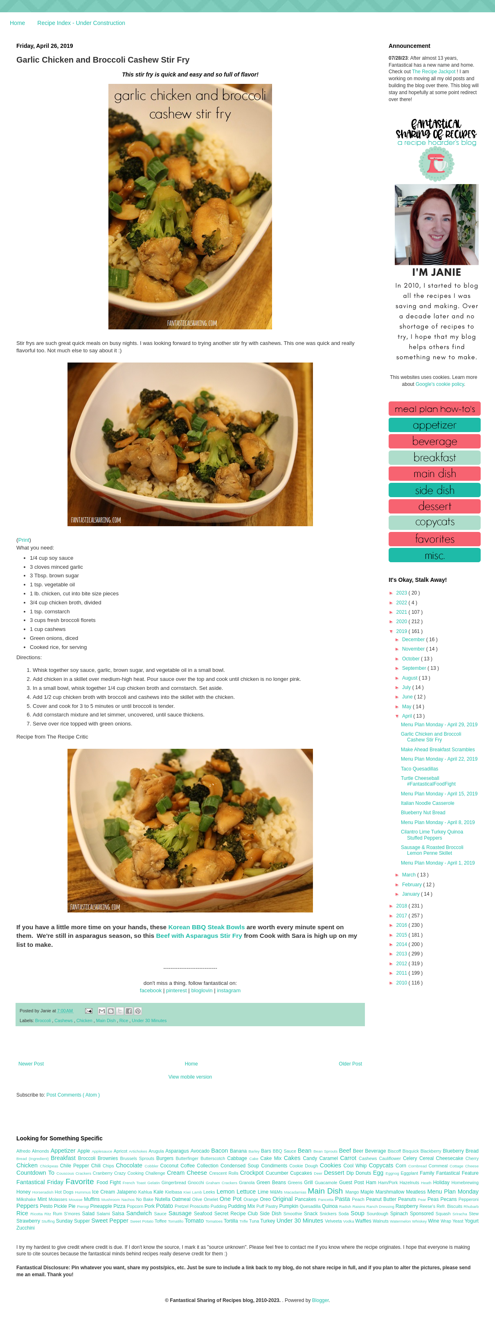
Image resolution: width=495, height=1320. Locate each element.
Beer (359, 1151)
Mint (43, 1199)
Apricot (121, 1151)
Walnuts (381, 1221)
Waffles (364, 1221)
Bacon (220, 1150)
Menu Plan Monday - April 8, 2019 (438, 822)
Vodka (349, 1221)
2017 (402, 916)
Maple (368, 1192)
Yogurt (472, 1221)
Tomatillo (176, 1221)
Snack (312, 1213)
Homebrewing (465, 1182)
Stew (474, 1213)
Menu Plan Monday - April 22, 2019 (439, 759)
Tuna (254, 1221)
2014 (402, 944)
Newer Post (31, 1064)
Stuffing (49, 1221)
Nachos (129, 1199)
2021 (402, 612)
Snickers (329, 1213)
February (412, 885)
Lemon (226, 1191)
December (414, 639)
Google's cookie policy (440, 384)
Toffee (161, 1221)
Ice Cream (104, 1192)
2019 (402, 631)
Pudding (219, 1206)
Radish (346, 1206)
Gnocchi (197, 1182)
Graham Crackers (222, 1182)
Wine (434, 1221)
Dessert (335, 1172)
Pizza (120, 1206)
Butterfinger (188, 1158)
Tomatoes (215, 1221)
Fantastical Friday (40, 1182)
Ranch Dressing (381, 1206)
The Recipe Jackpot (434, 71)
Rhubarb (471, 1206)
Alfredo (24, 1151)
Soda (344, 1213)
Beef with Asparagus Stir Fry (199, 935)
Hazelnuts (410, 1182)
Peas (434, 1199)
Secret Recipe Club (237, 1213)
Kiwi (188, 1192)
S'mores (73, 1213)
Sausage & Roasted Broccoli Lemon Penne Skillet (432, 850)
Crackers (84, 1173)
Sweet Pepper (110, 1220)
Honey (24, 1192)
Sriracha (460, 1214)
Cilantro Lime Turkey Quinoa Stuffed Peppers (432, 834)
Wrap (446, 1221)
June (408, 697)
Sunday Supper (73, 1221)
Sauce (161, 1213)
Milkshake (27, 1199)
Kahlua (145, 1191)
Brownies (109, 1158)
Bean (305, 1150)
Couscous (66, 1173)
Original (283, 1199)
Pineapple (101, 1206)
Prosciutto (200, 1206)
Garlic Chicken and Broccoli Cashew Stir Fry (431, 737)
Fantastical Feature (457, 1173)
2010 (402, 983)
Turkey (268, 1221)
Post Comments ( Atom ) (73, 1095)
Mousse (76, 1199)
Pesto (47, 1206)
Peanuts (408, 1199)
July (407, 687)
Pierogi (83, 1206)
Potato (165, 1206)
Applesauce (103, 1151)
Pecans (450, 1199)
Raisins (359, 1206)
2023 (402, 593)
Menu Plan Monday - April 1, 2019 (438, 863)
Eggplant (410, 1173)
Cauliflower (391, 1158)
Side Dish (272, 1213)
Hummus (83, 1192)
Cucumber (278, 1173)
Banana (239, 1151)
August (410, 678)
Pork (150, 1206)
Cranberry (103, 1173)
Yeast (458, 1221)
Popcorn (135, 1206)
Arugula (156, 1151)
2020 (402, 621)
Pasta (343, 1199)
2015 (402, 935)
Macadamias (296, 1192)
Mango (352, 1191)
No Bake (145, 1199)
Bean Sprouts (326, 1151)
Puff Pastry (267, 1206)
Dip (351, 1173)
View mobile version (190, 1077)
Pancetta (326, 1199)
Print (23, 540)
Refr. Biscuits (450, 1206)
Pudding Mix (242, 1206)
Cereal (427, 1158)
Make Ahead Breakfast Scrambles (438, 749)
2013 (402, 954)
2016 (402, 925)
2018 (402, 906)
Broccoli (43, 1020)
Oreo (266, 1199)
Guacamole (327, 1182)
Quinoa (330, 1206)
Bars (267, 1151)
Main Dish (106, 1020)
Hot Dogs (65, 1191)
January (411, 894)
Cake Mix (272, 1158)
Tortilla (231, 1221)
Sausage (181, 1213)
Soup (359, 1213)
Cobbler (152, 1166)
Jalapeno (127, 1192)
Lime (264, 1192)
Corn (402, 1166)
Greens (296, 1182)
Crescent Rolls (224, 1173)
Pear (423, 1199)
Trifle (244, 1221)
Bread (472, 1151)
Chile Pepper (75, 1166)
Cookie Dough (304, 1165)
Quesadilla (311, 1206)
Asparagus (177, 1151)
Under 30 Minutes (149, 1020)
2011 (402, 973)
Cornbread (418, 1166)
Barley (254, 1151)
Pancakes (306, 1199)
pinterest (176, 990)
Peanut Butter (382, 1199)
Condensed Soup (240, 1166)
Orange (251, 1199)
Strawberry (29, 1221)
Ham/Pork (388, 1182)
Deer (319, 1173)
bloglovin (201, 990)
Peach (359, 1199)
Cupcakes (302, 1173)
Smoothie (294, 1213)
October (411, 659)
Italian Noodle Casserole (427, 803)
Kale (159, 1192)
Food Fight (109, 1182)
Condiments (275, 1166)
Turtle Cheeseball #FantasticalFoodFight (428, 781)
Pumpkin (289, 1206)
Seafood (204, 1213)
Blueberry (454, 1151)
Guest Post (352, 1182)
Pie (72, 1206)
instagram (229, 990)
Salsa (119, 1213)
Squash (444, 1213)
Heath (427, 1182)
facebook (151, 990)
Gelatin (154, 1182)
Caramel (329, 1158)
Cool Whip (356, 1166)
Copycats (382, 1165)
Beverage (376, 1151)
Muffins (92, 1199)
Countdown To (36, 1172)
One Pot (231, 1199)
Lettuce (247, 1191)
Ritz (48, 1214)
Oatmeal (182, 1199)
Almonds (41, 1151)
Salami (104, 1213)
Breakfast (64, 1158)
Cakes (293, 1158)
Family (428, 1173)
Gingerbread (175, 1182)
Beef (346, 1150)
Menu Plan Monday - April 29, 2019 (439, 725)
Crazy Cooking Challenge (140, 1173)
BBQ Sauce (285, 1151)
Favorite (81, 1181)
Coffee (188, 1166)
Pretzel (182, 1206)
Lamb (197, 1192)
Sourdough (378, 1213)
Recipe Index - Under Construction (81, 23)
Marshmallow (391, 1192)
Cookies (332, 1165)
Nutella (163, 1199)
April (407, 716)
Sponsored (423, 1213)
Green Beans (272, 1182)
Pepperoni (469, 1199)
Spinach (400, 1213)
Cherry (472, 1158)
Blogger (320, 1300)
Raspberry (408, 1206)
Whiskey (420, 1221)
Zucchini (25, 1228)
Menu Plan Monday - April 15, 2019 (439, 794)
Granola (247, 1182)
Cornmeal (439, 1165)
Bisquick (412, 1151)
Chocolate (130, 1165)
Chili (97, 1166)
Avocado (201, 1151)
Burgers (166, 1158)
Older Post (350, 1064)
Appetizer (64, 1150)
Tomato (194, 1220)
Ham (372, 1182)
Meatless (417, 1192)
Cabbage (238, 1158)
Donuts (364, 1173)
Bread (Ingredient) (33, 1158)
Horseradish (43, 1192)
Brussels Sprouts (138, 1158)
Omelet (212, 1199)
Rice (124, 1020)
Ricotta (37, 1214)
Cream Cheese (188, 1172)
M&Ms (277, 1191)
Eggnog (393, 1173)
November (414, 649)
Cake (254, 1158)
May (407, 707)
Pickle (61, 1206)
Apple (84, 1151)
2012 (402, 963)
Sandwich (140, 1213)
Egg (379, 1172)
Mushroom (111, 1199)
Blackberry (432, 1151)
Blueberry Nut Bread (423, 812)
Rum (58, 1213)
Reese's (427, 1206)
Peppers (28, 1206)
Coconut (170, 1166)
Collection (208, 1166)
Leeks (210, 1191)
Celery (411, 1158)
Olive (198, 1199)
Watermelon (401, 1221)
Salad (89, 1213)
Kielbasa (174, 1191)
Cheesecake (451, 1158)
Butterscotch (213, 1158)
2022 (402, 603)
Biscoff (395, 1151)
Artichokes (138, 1151)
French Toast (135, 1182)
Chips (109, 1165)
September (415, 668)
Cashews (64, 1020)
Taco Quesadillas (419, 769)
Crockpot (253, 1172)
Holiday (442, 1182)
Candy (311, 1158)
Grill (309, 1182)
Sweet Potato (142, 1221)
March (409, 875)
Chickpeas (50, 1166)
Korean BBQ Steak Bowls (206, 927)
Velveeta (334, 1221)
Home (17, 23)
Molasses (59, 1199)
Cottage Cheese (464, 1166)
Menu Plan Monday (453, 1191)
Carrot (349, 1158)
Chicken (85, 1020)
